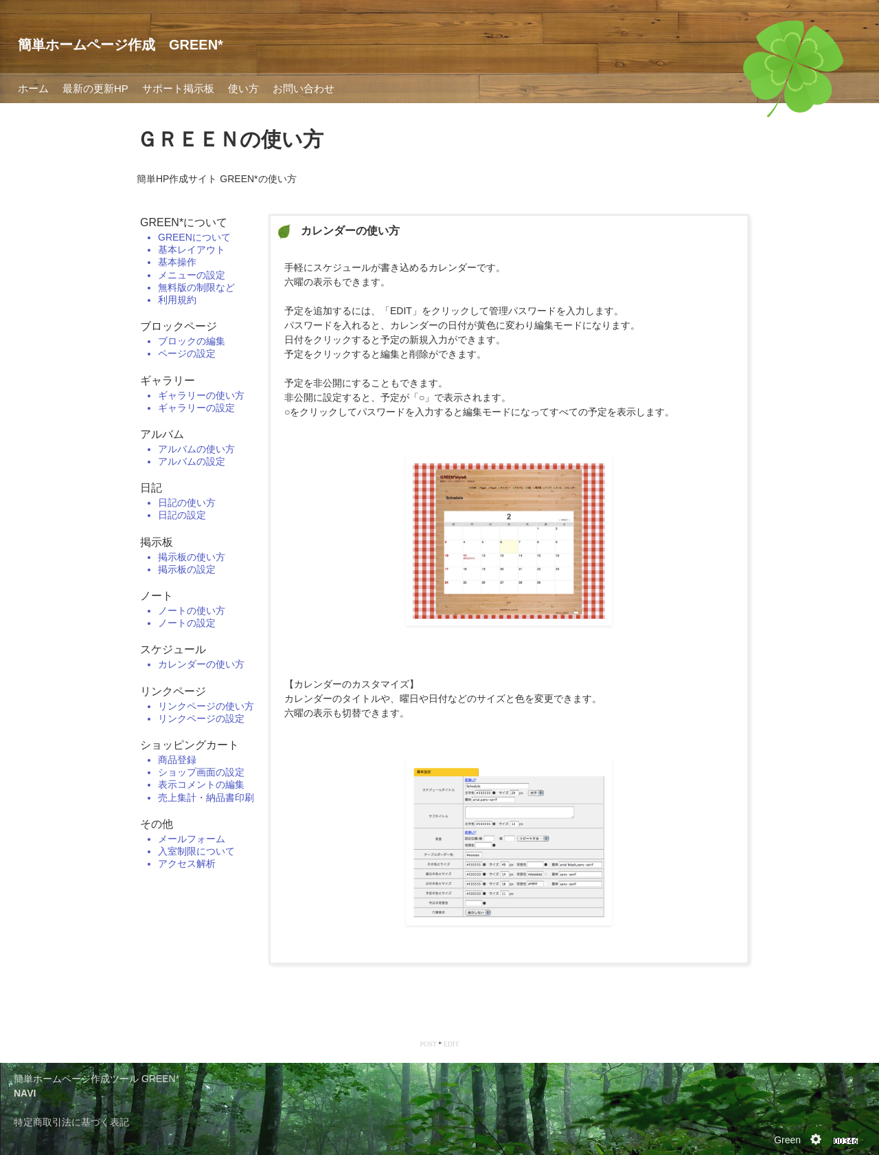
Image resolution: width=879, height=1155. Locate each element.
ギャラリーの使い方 (201, 395)
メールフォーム (191, 838)
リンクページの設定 (201, 718)
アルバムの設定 (191, 461)
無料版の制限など (196, 287)
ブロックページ (178, 326)
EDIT (451, 1044)
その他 (156, 824)
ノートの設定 (187, 622)
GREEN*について (183, 222)
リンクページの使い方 (206, 706)
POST (428, 1044)
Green (787, 1139)
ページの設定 (187, 353)
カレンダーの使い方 (201, 664)
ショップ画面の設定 (201, 772)
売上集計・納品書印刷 (206, 797)
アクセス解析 (187, 863)
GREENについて (194, 237)
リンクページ (173, 691)
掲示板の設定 (187, 569)
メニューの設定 (191, 275)
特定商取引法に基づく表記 (71, 1122)
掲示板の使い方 (191, 556)
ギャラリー (167, 380)
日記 (151, 488)
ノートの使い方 (191, 610)
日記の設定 (182, 514)
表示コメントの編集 (201, 784)
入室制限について (196, 851)
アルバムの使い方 (196, 448)
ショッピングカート (189, 745)
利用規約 (177, 299)
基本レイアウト (191, 249)
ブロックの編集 (191, 341)
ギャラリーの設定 (196, 407)
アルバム (162, 434)
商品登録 (177, 759)
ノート (156, 596)
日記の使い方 (187, 502)
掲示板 (156, 542)
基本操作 (177, 261)
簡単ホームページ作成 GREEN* (120, 44)
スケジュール (173, 649)
